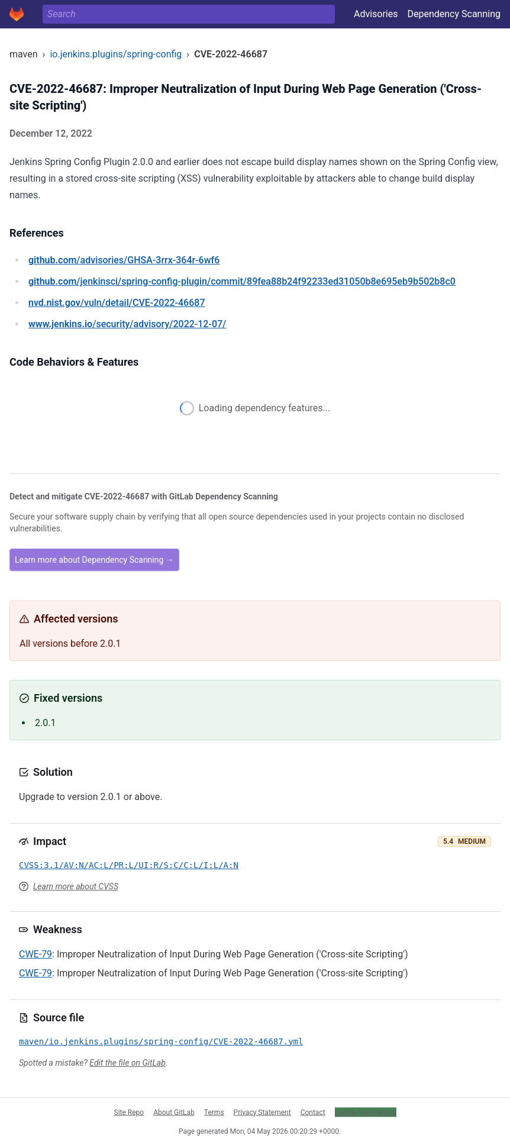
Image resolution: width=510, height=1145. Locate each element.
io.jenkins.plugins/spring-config (116, 54)
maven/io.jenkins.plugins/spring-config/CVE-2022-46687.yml (161, 1041)
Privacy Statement (262, 1112)
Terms (214, 1112)
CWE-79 (35, 954)
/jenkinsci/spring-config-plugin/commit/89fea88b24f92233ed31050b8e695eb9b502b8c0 (242, 281)
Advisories (376, 14)
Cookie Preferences (365, 1112)
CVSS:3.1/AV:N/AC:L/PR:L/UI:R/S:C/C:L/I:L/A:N (128, 865)
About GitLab (174, 1112)
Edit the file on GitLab (127, 1062)
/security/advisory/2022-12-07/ (127, 324)
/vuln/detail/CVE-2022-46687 (116, 302)
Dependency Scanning (454, 14)
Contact (313, 1112)
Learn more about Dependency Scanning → (94, 560)
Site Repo (129, 1112)
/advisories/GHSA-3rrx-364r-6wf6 (124, 260)
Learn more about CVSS (75, 886)
